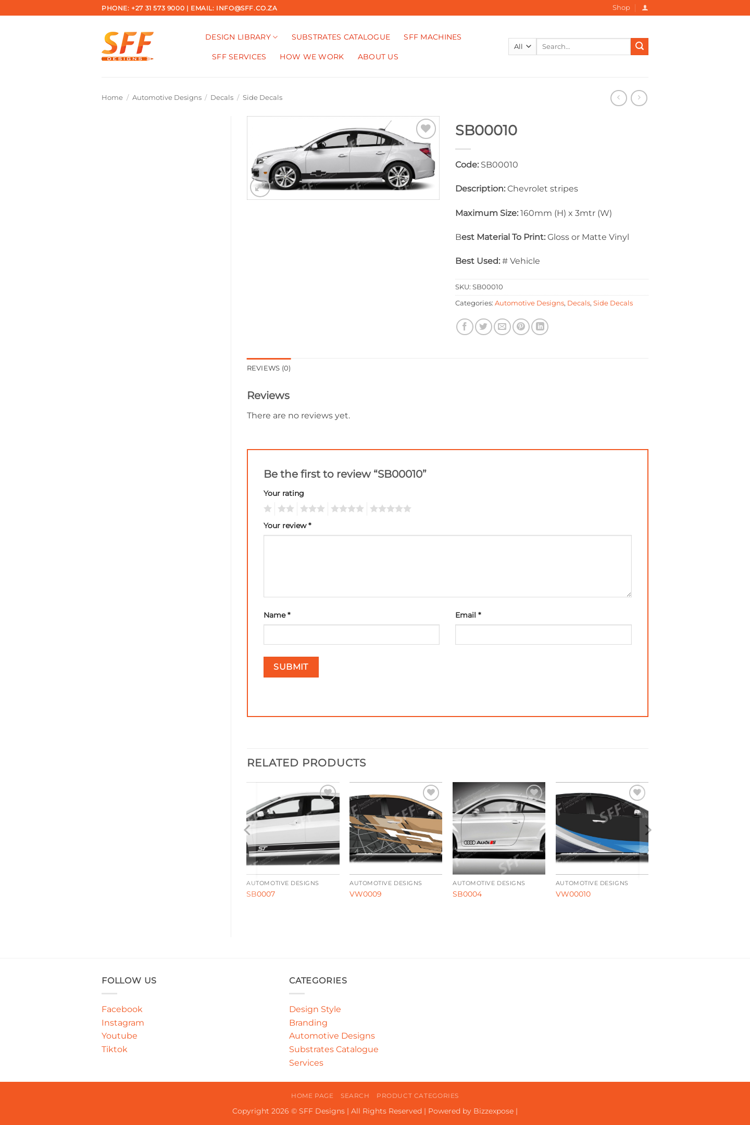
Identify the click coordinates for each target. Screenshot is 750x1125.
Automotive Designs (167, 97)
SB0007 (260, 894)
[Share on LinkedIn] (539, 327)
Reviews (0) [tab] (269, 368)
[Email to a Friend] (502, 327)
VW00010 (573, 894)
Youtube (120, 1036)
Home (112, 97)
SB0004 (467, 894)
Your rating (284, 493)
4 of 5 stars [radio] (346, 509)
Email (468, 615)
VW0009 (365, 894)
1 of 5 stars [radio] (266, 509)
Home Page (312, 1096)
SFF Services (239, 56)
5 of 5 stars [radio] (389, 509)
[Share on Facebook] (464, 327)
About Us (378, 56)
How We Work (312, 56)
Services (306, 1063)
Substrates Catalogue (341, 37)
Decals (221, 97)
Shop (621, 7)
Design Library (241, 37)
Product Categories (418, 1096)
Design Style (315, 1009)
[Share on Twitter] (483, 327)
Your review (287, 525)
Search (355, 1096)
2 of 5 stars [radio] (284, 509)
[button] (645, 7)
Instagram (123, 1023)
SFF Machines (432, 37)
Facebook (122, 1009)
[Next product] (618, 98)
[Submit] (639, 47)
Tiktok (115, 1049)
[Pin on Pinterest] (521, 327)
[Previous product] (639, 98)
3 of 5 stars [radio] (311, 509)
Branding (308, 1023)
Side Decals (262, 97)
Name (277, 615)
